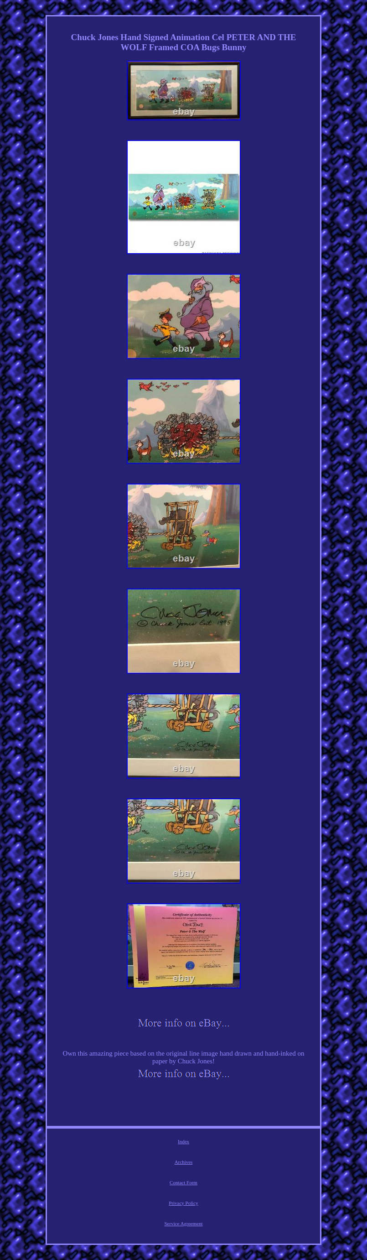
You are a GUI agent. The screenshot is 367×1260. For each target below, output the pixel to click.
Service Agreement (184, 1223)
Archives (184, 1162)
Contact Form (183, 1182)
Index (183, 1141)
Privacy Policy (183, 1203)
